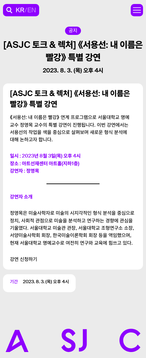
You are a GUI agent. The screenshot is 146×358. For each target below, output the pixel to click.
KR (20, 10)
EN (31, 10)
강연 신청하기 (23, 259)
